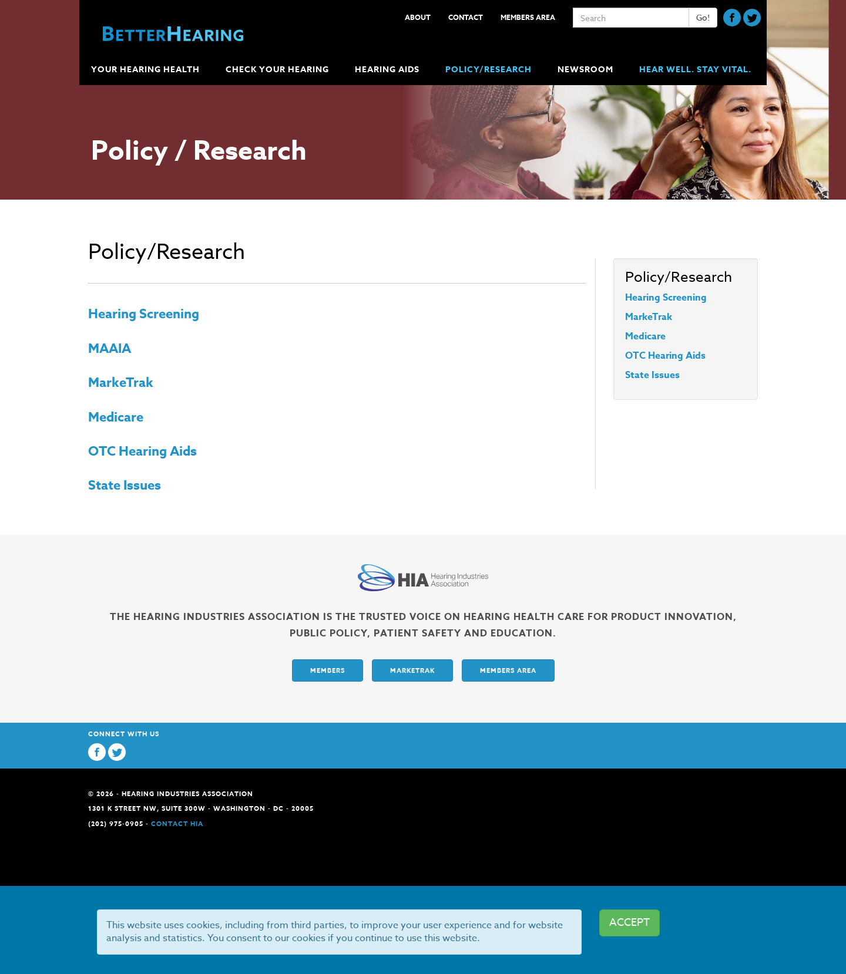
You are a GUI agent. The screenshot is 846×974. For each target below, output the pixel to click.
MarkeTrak (120, 382)
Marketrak (412, 670)
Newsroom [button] (587, 69)
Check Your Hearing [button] (278, 69)
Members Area (528, 17)
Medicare (115, 417)
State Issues (124, 485)
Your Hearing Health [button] (146, 69)
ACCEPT (629, 923)
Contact (465, 17)
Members (327, 670)
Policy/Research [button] (489, 69)
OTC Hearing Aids (142, 451)
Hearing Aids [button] (388, 69)
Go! (703, 17)
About (418, 17)
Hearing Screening (143, 314)
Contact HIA (177, 823)
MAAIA (109, 348)
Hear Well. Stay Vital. (695, 69)
